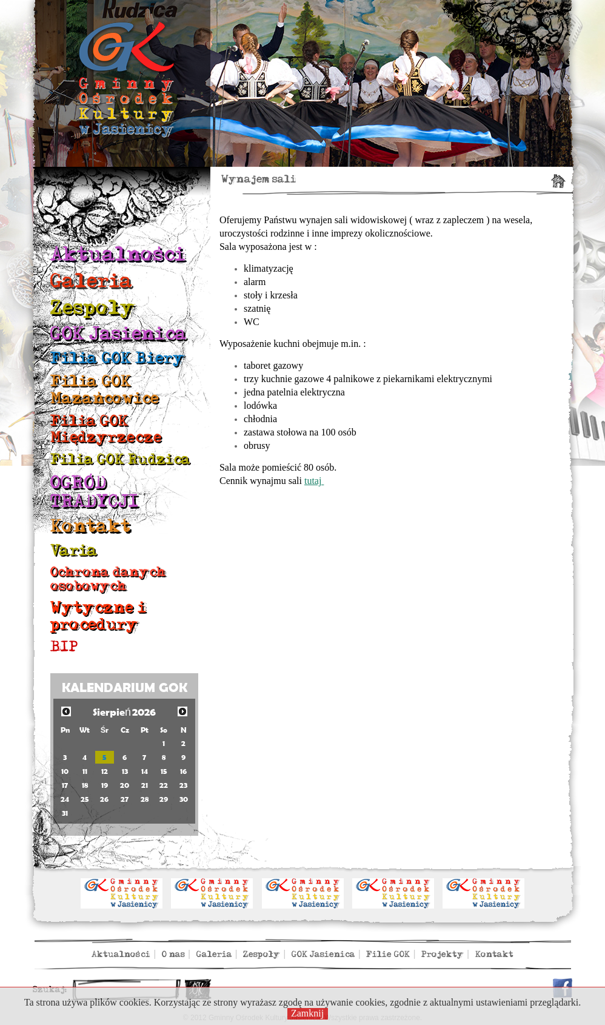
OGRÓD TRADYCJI (94, 492)
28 (145, 799)
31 (65, 813)
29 (163, 799)
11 (84, 771)
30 (183, 799)
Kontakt (90, 526)
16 (183, 771)
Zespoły (92, 308)
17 (65, 785)
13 (125, 771)
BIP (64, 646)
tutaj (314, 481)
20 (124, 785)
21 (144, 785)
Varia (74, 550)
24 (65, 799)
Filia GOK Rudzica (120, 459)
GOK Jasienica (118, 333)
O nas (173, 954)
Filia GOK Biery (117, 358)
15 (164, 771)
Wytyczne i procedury (98, 616)
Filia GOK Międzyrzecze (106, 429)
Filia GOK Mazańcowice (104, 389)
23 (183, 785)
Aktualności (118, 254)
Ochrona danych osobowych (108, 579)
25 (85, 799)
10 (65, 771)
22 (163, 785)
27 (125, 799)
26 (104, 799)
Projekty (442, 954)
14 (144, 771)
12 (104, 771)
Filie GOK (388, 954)
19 (104, 785)
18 (85, 785)
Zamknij (307, 1013)
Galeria (91, 281)
